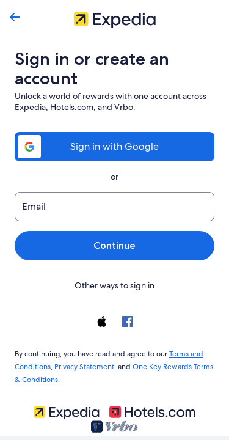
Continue (114, 245)
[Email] (114, 206)
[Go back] (14, 17)
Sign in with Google (114, 146)
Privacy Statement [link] (82, 364)
